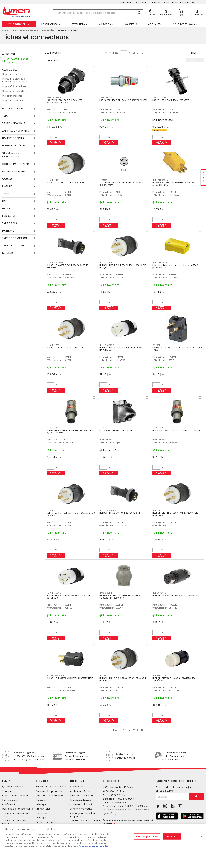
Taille (5, 193)
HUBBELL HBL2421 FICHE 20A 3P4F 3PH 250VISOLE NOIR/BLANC (122, 679)
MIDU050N (104, 180)
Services (42, 781)
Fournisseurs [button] (49, 24)
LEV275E (156, 345)
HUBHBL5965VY (160, 180)
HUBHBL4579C (54, 593)
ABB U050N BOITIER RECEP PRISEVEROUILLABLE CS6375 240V (121, 183)
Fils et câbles (43, 808)
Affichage (8, 54)
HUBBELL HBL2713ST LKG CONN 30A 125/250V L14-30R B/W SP (176, 679)
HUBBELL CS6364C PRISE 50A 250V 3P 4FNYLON (175, 595)
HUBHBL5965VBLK (56, 675)
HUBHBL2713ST (159, 675)
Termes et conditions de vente (16, 815)
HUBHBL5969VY (160, 262)
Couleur (7, 178)
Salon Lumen (125, 2)
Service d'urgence (24, 752)
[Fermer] (201, 836)
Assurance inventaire (81, 795)
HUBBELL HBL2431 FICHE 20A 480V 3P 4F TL (67, 182)
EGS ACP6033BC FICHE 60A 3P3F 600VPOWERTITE (176, 430)
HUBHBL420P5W (107, 510)
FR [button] (198, 2)
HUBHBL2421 (105, 675)
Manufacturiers (13, 108)
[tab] (19, 54)
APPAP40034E (159, 97)
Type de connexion (14, 238)
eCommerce (76, 786)
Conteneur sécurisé (80, 804)
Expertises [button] (78, 24)
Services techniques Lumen (85, 820)
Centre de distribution (15, 795)
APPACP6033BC (160, 427)
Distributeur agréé (75, 752)
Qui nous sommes (12, 786)
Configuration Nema (16, 164)
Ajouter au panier (55, 143)
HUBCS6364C (159, 593)
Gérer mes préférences (146, 836)
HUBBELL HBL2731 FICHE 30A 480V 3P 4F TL (66, 347)
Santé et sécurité (45, 822)
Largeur (7, 253)
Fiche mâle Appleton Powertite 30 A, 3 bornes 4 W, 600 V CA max (71, 431)
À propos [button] (105, 24)
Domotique (42, 813)
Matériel (7, 186)
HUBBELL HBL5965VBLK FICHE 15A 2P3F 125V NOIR (70, 678)
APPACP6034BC (55, 97)
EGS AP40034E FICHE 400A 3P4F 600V (170, 100)
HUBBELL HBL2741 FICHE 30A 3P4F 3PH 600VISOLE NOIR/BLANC (122, 266)
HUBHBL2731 (53, 345)
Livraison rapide (124, 754)
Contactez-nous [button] (184, 24)
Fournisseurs (141, 2)
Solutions (76, 781)
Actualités (155, 24)
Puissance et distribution (50, 795)
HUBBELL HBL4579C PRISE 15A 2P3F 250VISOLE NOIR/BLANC (68, 596)
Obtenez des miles (175, 752)
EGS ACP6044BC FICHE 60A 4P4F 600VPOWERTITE (123, 100)
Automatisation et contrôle (51, 786)
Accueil (5, 30)
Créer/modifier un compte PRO (179, 2)
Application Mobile (80, 791)
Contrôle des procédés (49, 791)
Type (5, 116)
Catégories (9, 69)
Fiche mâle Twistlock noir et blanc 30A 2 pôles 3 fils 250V (71, 514)
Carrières (131, 24)
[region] (103, 836)
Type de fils (9, 223)
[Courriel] (172, 796)
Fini (4, 201)
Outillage (41, 817)
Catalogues (155, 2)
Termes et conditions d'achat (14, 822)
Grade (6, 208)
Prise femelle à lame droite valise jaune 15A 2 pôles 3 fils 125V (175, 266)
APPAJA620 (105, 427)
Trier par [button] (196, 52)
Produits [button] (19, 24)
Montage (8, 230)
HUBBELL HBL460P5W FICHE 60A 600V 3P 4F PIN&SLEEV (67, 266)
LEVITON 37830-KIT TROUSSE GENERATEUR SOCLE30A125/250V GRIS (119, 596)
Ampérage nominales (15, 130)
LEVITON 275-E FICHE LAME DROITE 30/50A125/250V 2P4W (177, 348)
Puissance (9, 215)
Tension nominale (13, 123)
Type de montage (13, 245)
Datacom (41, 799)
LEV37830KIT (105, 593)
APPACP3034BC (55, 427)
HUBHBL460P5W (55, 262)
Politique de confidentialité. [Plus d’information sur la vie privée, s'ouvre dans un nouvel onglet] (93, 845)
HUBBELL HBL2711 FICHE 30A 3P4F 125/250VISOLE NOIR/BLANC (175, 514)
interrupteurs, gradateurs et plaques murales (33, 30)
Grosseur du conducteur (10, 154)
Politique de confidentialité (17, 808)
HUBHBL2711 (158, 510)
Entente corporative (80, 808)
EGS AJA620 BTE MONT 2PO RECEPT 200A (119, 430)
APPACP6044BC (107, 97)
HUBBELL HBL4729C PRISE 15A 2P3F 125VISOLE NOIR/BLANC (120, 348)
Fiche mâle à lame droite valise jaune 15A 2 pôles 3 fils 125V (174, 183)
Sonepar (7, 791)
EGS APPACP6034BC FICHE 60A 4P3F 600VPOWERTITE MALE (64, 101)
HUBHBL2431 (53, 180)
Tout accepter (172, 836)
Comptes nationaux (80, 799)
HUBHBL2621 (53, 510)
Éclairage (41, 804)
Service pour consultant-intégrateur (83, 815)
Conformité (8, 804)
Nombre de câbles (14, 145)
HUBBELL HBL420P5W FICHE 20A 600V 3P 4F (120, 513)
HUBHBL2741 (105, 262)
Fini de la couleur (13, 171)
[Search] (98, 12)
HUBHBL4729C (106, 345)
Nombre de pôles (13, 138)
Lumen (6, 781)
